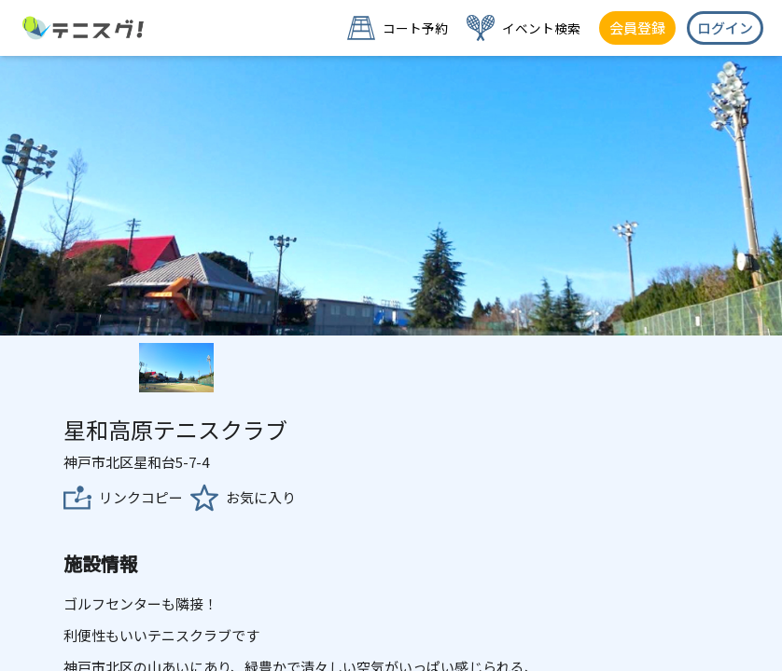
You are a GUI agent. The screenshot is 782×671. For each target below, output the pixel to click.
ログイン (725, 27)
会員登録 (637, 27)
